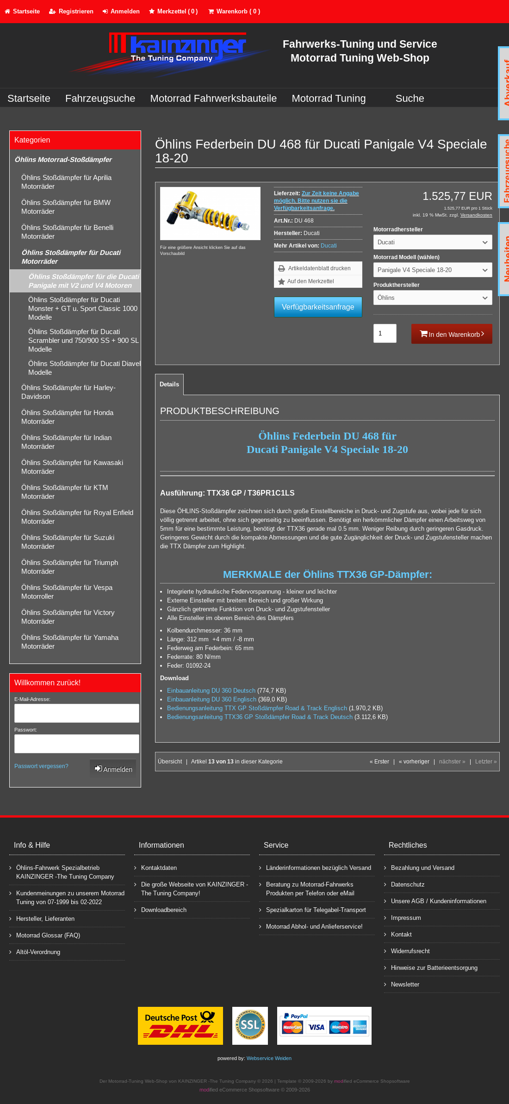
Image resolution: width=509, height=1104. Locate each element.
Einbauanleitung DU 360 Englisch (211, 699)
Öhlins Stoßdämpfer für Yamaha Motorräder (69, 641)
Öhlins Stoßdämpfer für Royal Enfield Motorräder (77, 517)
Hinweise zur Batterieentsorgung (431, 967)
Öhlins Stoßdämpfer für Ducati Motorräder (70, 256)
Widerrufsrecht (407, 951)
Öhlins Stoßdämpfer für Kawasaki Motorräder (72, 467)
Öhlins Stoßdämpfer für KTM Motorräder (64, 492)
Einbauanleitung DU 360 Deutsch (211, 690)
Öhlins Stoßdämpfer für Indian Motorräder (66, 442)
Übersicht (170, 761)
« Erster (379, 761)
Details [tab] (169, 384)
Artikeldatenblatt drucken (319, 268)
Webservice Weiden (269, 1058)
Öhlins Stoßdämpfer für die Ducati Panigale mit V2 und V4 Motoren (83, 281)
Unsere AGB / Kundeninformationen (435, 901)
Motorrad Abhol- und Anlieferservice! (311, 926)
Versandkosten (476, 214)
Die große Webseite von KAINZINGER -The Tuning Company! (191, 888)
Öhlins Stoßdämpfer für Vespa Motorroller (66, 591)
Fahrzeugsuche (100, 98)
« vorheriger (414, 761)
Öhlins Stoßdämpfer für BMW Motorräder (66, 206)
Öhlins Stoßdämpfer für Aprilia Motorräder (66, 182)
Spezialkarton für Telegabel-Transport (312, 909)
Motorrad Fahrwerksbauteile (213, 98)
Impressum (402, 917)
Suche (410, 98)
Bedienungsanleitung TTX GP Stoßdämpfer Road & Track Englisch (257, 708)
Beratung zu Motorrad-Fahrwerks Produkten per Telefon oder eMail (306, 888)
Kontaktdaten (155, 867)
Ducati (329, 245)
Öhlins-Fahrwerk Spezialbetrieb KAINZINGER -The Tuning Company (61, 871)
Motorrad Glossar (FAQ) (44, 935)
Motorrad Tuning (329, 98)
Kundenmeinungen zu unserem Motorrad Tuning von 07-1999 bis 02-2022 (66, 897)
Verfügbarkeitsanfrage (318, 307)
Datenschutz (404, 884)
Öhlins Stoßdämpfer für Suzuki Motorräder (67, 541)
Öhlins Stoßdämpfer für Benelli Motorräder (67, 231)
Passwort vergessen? (41, 766)
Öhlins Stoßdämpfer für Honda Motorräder (67, 417)
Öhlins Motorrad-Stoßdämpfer (63, 159)
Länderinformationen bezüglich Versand (315, 867)
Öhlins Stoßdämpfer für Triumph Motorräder (69, 566)
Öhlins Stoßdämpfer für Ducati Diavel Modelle (84, 368)
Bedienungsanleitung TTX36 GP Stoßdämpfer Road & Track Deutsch (260, 716)
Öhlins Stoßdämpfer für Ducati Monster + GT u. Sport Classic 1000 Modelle (82, 308)
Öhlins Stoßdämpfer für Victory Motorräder (68, 616)
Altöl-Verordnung (34, 951)
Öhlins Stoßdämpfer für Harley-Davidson (68, 392)
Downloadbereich (160, 909)
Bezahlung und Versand (419, 867)
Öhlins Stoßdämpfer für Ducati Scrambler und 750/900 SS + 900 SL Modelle (83, 340)
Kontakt (398, 934)
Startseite (28, 98)
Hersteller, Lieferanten (41, 918)
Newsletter (401, 984)
